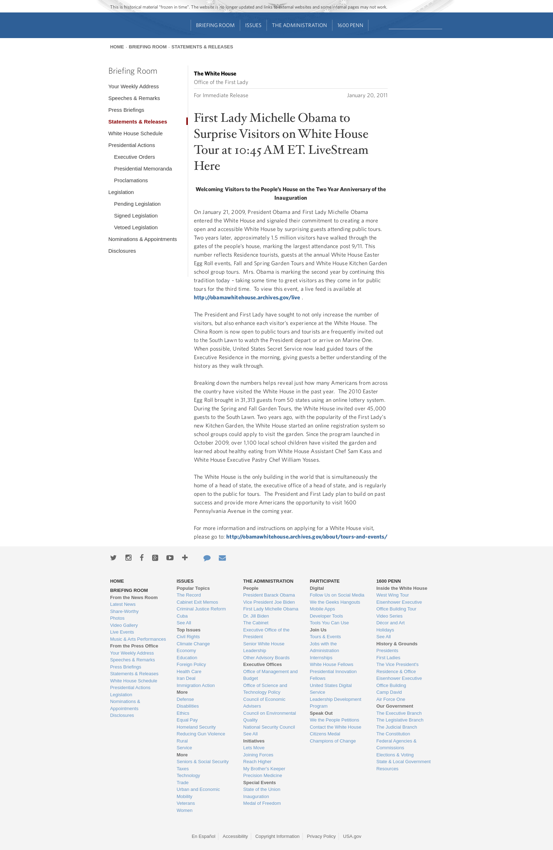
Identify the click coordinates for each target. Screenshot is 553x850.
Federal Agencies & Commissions (396, 744)
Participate (325, 581)
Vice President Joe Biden (269, 602)
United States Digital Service (331, 689)
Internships (321, 657)
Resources (387, 768)
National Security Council (269, 727)
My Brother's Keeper (264, 768)
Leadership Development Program (335, 703)
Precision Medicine (262, 775)
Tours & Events (325, 636)
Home (117, 46)
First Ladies (388, 657)
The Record (189, 595)
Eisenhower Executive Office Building (399, 682)
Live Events (122, 632)
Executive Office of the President (266, 633)
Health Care (189, 671)
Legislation (121, 192)
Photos (117, 618)
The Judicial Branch (396, 727)
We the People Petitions (334, 720)
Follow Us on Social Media (337, 595)
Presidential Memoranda (143, 169)
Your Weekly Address (133, 86)
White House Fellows (331, 664)
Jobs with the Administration (324, 647)
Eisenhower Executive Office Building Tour (399, 605)
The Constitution (393, 733)
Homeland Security (196, 727)
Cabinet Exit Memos (197, 602)
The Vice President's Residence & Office (397, 668)
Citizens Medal (325, 733)
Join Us (318, 630)
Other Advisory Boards (266, 657)
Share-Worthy (124, 611)
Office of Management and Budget (270, 675)
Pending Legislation (137, 204)
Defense (185, 699)
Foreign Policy (191, 664)
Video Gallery (124, 625)
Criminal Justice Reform (201, 609)
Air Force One (390, 699)
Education (187, 657)
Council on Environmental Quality (269, 716)
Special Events (259, 782)
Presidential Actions (131, 145)
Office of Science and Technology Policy (265, 689)
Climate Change (193, 643)
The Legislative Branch (399, 720)
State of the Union (261, 789)
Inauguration (256, 796)
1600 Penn (350, 25)
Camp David (389, 692)
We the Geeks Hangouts (335, 602)
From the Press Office (134, 646)
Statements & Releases (202, 46)
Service (184, 747)
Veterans (186, 803)
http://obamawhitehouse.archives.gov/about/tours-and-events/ (306, 536)
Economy (186, 650)
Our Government (394, 706)
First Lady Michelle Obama (271, 609)
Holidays (385, 630)
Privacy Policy (321, 836)
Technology (188, 775)
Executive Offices (262, 664)
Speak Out (321, 713)
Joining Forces (258, 754)
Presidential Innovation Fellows (333, 675)
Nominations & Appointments (142, 239)
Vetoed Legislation (136, 227)
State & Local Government (403, 761)
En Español (204, 836)
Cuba (182, 616)
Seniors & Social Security (203, 761)
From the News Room (134, 597)
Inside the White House (401, 588)
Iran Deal (186, 678)
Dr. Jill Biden (256, 616)
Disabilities (188, 706)
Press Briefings (126, 110)
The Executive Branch (399, 713)
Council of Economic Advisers (264, 703)
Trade (182, 782)
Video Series (389, 616)
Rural (182, 741)
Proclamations (131, 180)
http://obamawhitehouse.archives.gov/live (247, 297)
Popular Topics (193, 588)
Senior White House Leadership (264, 647)
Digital (317, 588)
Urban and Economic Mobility (198, 793)
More (182, 692)
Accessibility (235, 836)
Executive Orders (134, 157)
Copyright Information (277, 836)
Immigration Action (196, 685)
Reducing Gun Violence (201, 733)
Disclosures (122, 251)
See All (184, 622)
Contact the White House (335, 727)
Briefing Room (215, 25)
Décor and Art (390, 622)
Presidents (387, 650)
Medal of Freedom (262, 803)
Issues (253, 25)
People (251, 588)
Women (185, 810)
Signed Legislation (136, 216)
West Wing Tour (392, 595)
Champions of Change (333, 741)
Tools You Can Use (329, 622)
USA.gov (352, 836)
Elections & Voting (395, 754)
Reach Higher (257, 761)
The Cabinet (256, 622)
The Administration (299, 25)
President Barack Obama (269, 595)
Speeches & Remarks (134, 98)
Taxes (183, 768)
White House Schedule (135, 133)
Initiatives (254, 741)
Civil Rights (188, 636)
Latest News (123, 604)
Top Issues (189, 630)
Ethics (183, 713)
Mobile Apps (322, 609)
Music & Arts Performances (138, 639)
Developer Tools (326, 616)
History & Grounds (397, 643)
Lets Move (254, 747)
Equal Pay (187, 720)
